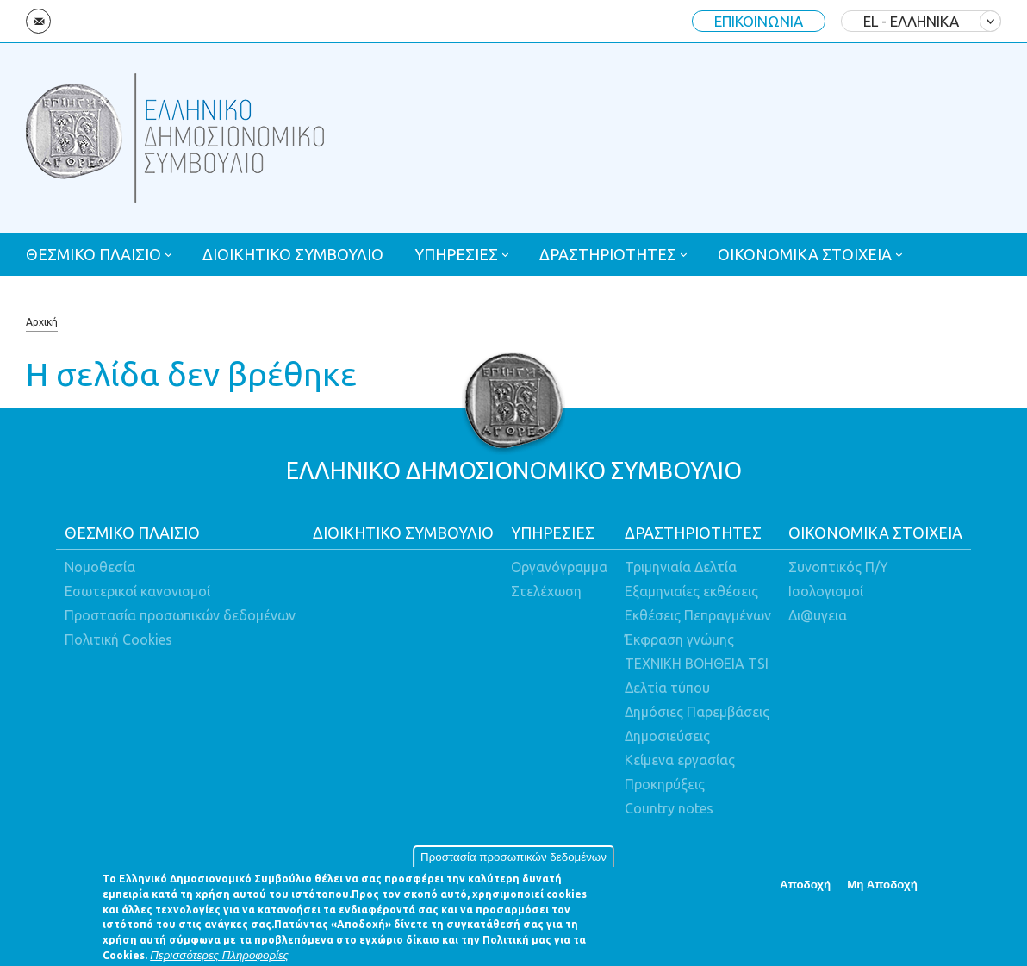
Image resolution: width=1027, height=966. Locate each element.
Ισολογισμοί (825, 591)
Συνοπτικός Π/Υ (838, 567)
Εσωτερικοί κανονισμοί (137, 591)
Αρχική (42, 321)
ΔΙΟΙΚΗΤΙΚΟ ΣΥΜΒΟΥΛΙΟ (292, 254)
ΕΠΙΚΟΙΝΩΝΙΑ (758, 21)
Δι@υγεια (817, 615)
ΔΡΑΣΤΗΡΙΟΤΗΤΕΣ (607, 254)
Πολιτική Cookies (118, 639)
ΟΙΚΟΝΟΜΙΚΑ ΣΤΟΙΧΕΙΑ (805, 254)
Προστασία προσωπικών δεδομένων (513, 863)
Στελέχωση (546, 591)
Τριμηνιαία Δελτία (681, 567)
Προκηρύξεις (665, 784)
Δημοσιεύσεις (667, 736)
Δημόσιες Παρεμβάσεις (697, 712)
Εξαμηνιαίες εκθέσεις (691, 591)
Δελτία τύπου (667, 687)
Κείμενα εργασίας (680, 760)
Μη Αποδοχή (882, 890)
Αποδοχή (805, 890)
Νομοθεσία (100, 567)
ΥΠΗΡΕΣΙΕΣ (456, 254)
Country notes (669, 808)
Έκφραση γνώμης (679, 639)
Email (38, 21)
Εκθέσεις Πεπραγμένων (698, 615)
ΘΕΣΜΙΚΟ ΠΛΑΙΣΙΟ (93, 254)
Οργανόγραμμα (559, 567)
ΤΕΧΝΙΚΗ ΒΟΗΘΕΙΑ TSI (697, 663)
